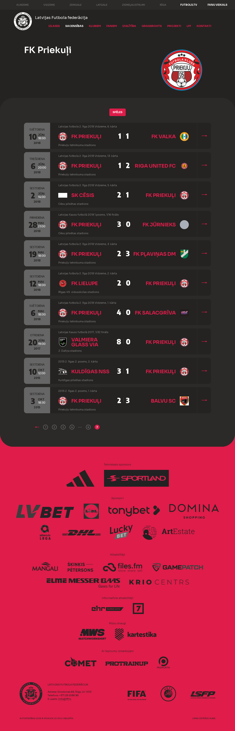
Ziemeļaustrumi (130, 4)
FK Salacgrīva (155, 313)
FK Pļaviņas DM (154, 254)
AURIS (212, 718)
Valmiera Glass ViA (84, 342)
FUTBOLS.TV (188, 5)
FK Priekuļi (86, 137)
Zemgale (72, 4)
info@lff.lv (64, 698)
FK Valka (163, 137)
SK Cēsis (82, 195)
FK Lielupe (84, 283)
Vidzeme (46, 4)
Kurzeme (19, 4)
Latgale (98, 4)
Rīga (159, 4)
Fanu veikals (217, 5)
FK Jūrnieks (159, 225)
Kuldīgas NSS (90, 372)
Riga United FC (155, 166)
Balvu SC (163, 401)
